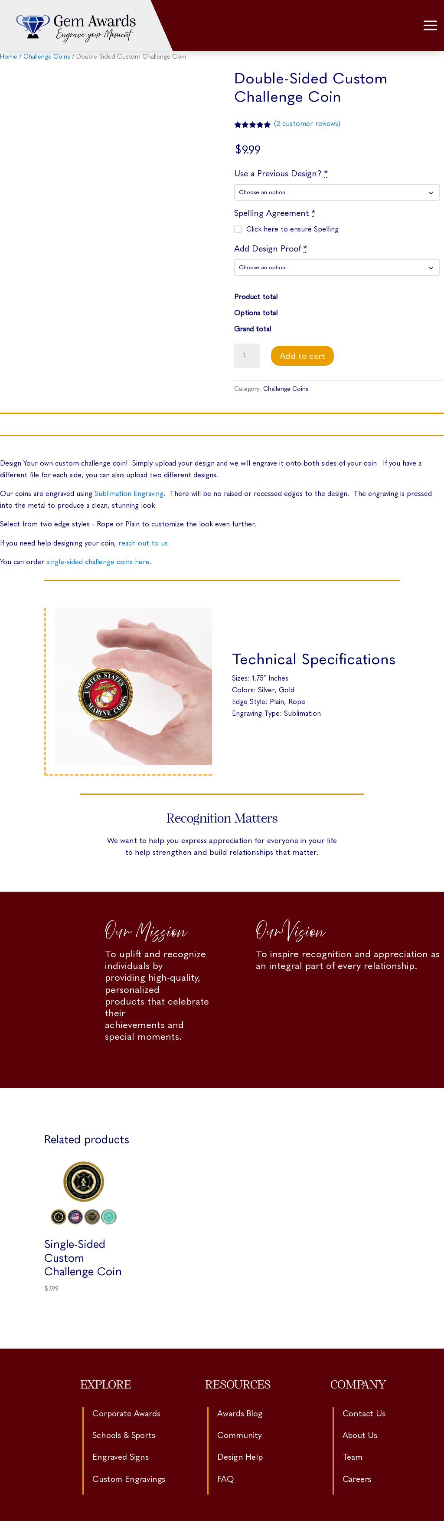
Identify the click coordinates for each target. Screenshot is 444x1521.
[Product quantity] (247, 356)
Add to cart (302, 355)
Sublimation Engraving (129, 493)
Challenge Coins (46, 56)
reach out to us (143, 543)
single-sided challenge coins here (98, 562)
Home (8, 56)
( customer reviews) (307, 123)
